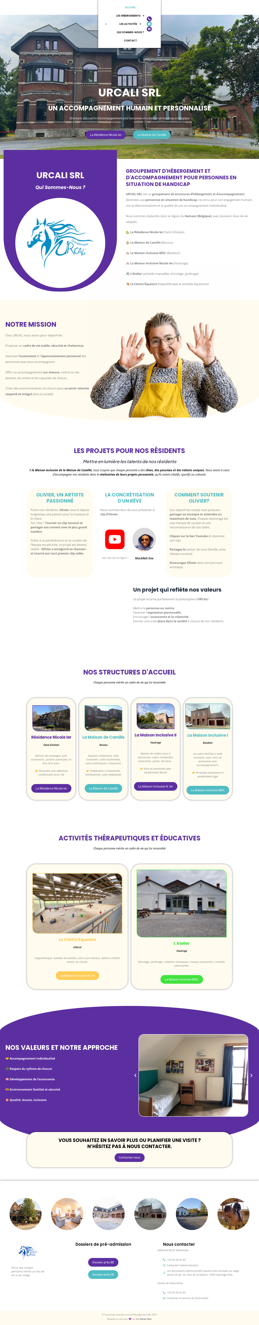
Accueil (64, 7)
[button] (135, 1075)
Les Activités (124, 7)
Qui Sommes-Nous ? (156, 7)
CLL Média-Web (143, 1318)
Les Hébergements (91, 7)
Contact (183, 7)
